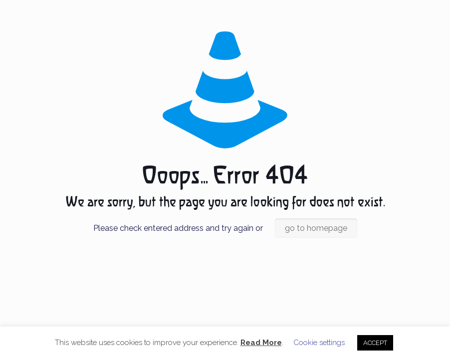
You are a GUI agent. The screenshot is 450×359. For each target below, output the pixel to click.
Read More (261, 342)
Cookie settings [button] (319, 342)
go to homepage (316, 228)
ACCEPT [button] (375, 343)
